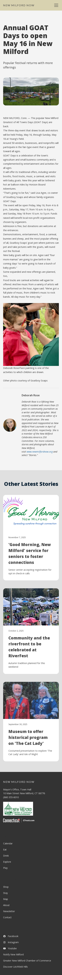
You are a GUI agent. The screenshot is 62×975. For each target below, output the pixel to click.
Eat (5, 849)
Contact (7, 917)
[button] (55, 5)
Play (5, 867)
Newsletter (9, 911)
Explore (7, 861)
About (6, 905)
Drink (6, 855)
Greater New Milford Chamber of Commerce (27, 960)
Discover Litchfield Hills (15, 966)
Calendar (8, 843)
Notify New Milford (13, 954)
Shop (6, 886)
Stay (5, 892)
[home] (18, 5)
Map (5, 899)
